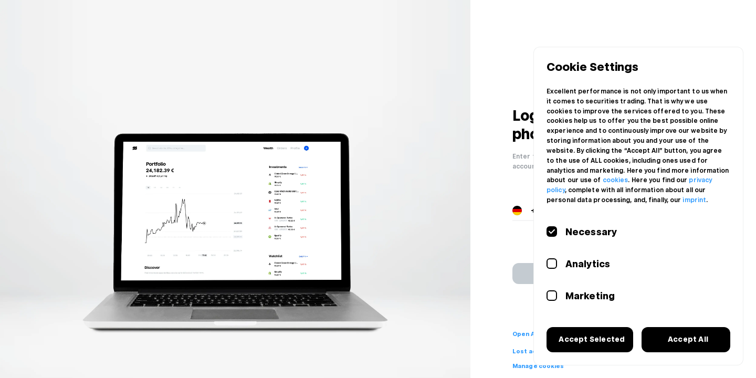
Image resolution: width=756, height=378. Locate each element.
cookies (615, 180)
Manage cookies (538, 366)
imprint (694, 200)
